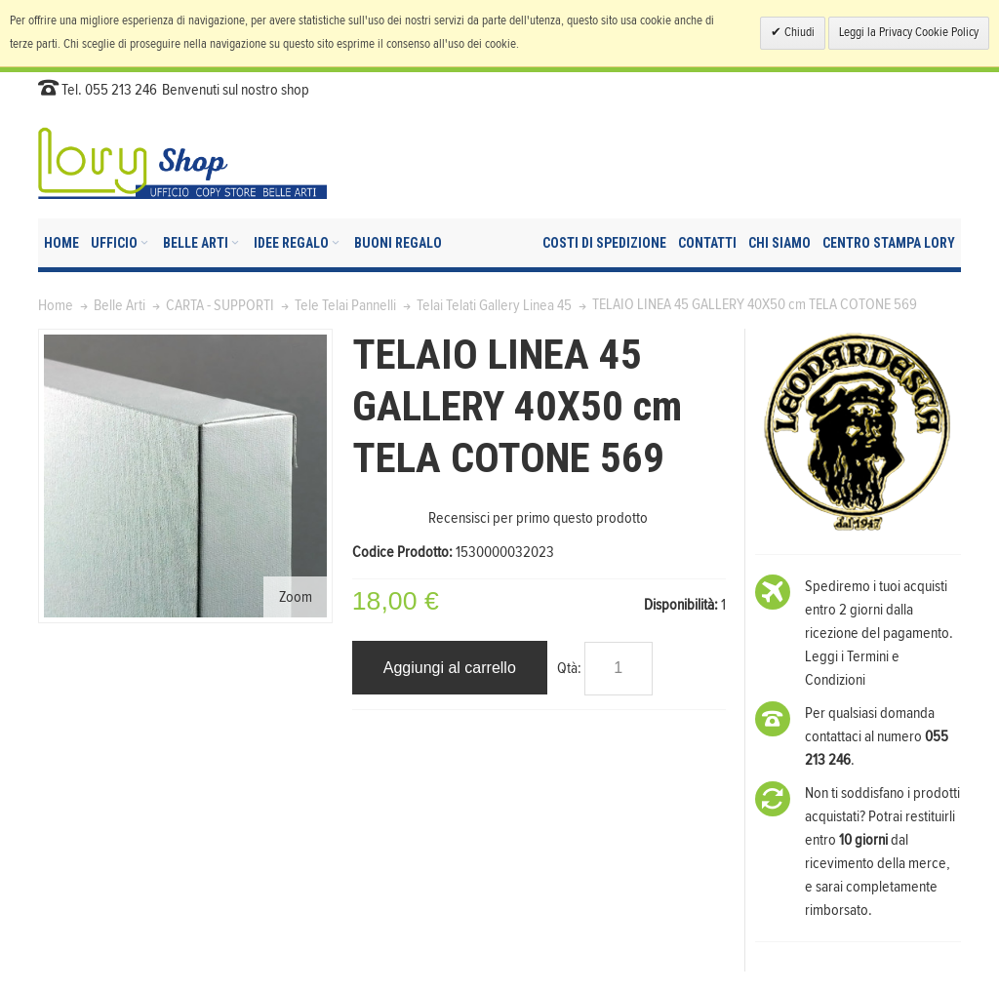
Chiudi (798, 32)
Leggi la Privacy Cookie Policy (909, 32)
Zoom (295, 597)
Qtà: (569, 668)
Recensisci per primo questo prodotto (538, 518)
